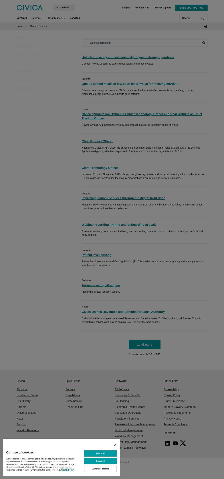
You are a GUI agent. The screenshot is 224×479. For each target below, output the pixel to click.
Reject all (100, 461)
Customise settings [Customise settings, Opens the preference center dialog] (100, 469)
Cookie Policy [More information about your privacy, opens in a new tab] (68, 470)
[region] (61, 457)
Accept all (100, 453)
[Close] (115, 444)
